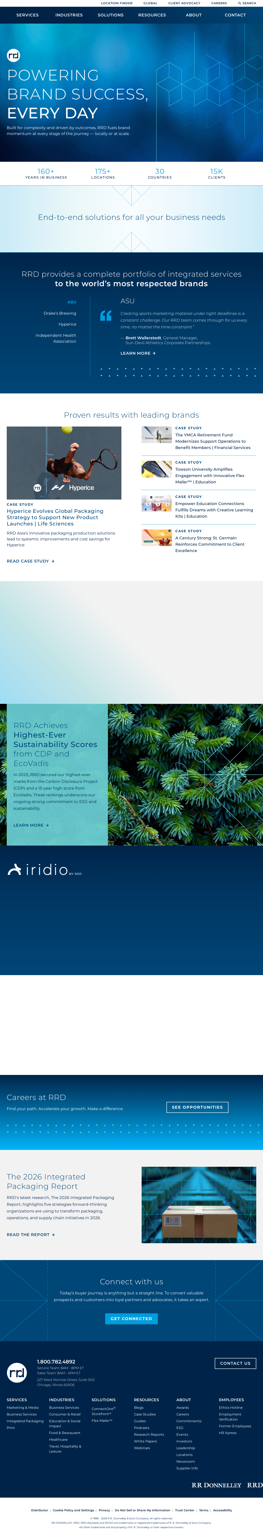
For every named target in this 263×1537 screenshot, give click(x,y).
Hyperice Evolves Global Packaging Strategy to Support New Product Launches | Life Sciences (55, 517)
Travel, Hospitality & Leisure (65, 1448)
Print (11, 1428)
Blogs (139, 1408)
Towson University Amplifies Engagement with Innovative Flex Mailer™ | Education (209, 475)
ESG (179, 1428)
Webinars (142, 1448)
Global (150, 3)
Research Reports (149, 1435)
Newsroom (185, 1461)
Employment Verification (230, 1416)
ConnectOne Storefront (104, 1411)
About (183, 1400)
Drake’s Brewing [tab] (60, 313)
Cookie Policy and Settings (73, 1510)
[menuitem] (27, 17)
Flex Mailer (102, 1421)
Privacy (104, 1510)
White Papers (145, 1441)
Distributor (39, 1510)
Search (247, 3)
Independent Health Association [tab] (56, 338)
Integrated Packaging (25, 1421)
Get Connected (131, 1318)
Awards (182, 1408)
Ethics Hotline (231, 1408)
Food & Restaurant (65, 1433)
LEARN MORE (28, 825)
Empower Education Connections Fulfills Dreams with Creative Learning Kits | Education (214, 510)
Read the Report (28, 1234)
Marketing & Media (23, 1408)
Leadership (185, 1448)
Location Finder (117, 3)
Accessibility (222, 1510)
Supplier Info (187, 1468)
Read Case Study (31, 561)
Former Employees (235, 1426)
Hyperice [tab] (67, 324)
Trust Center (184, 1510)
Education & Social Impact (64, 1423)
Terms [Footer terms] (203, 1510)
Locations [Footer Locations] (184, 1455)
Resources (146, 1400)
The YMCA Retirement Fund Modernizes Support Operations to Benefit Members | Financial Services (213, 441)
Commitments (188, 1421)
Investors (184, 1441)
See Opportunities (197, 1107)
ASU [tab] (71, 302)
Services (17, 1400)
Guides (140, 1421)
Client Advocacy (184, 3)
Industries (61, 1400)
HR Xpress (227, 1433)
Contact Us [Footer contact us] (235, 1363)
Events (182, 1435)
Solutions (104, 1400)
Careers (219, 3)
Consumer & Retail (65, 1414)
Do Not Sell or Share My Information (142, 1510)
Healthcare (58, 1440)
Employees (231, 1400)
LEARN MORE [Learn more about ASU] (136, 353)
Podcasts (141, 1428)
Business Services (22, 1414)
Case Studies (145, 1414)
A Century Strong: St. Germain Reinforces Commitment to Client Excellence (209, 544)
